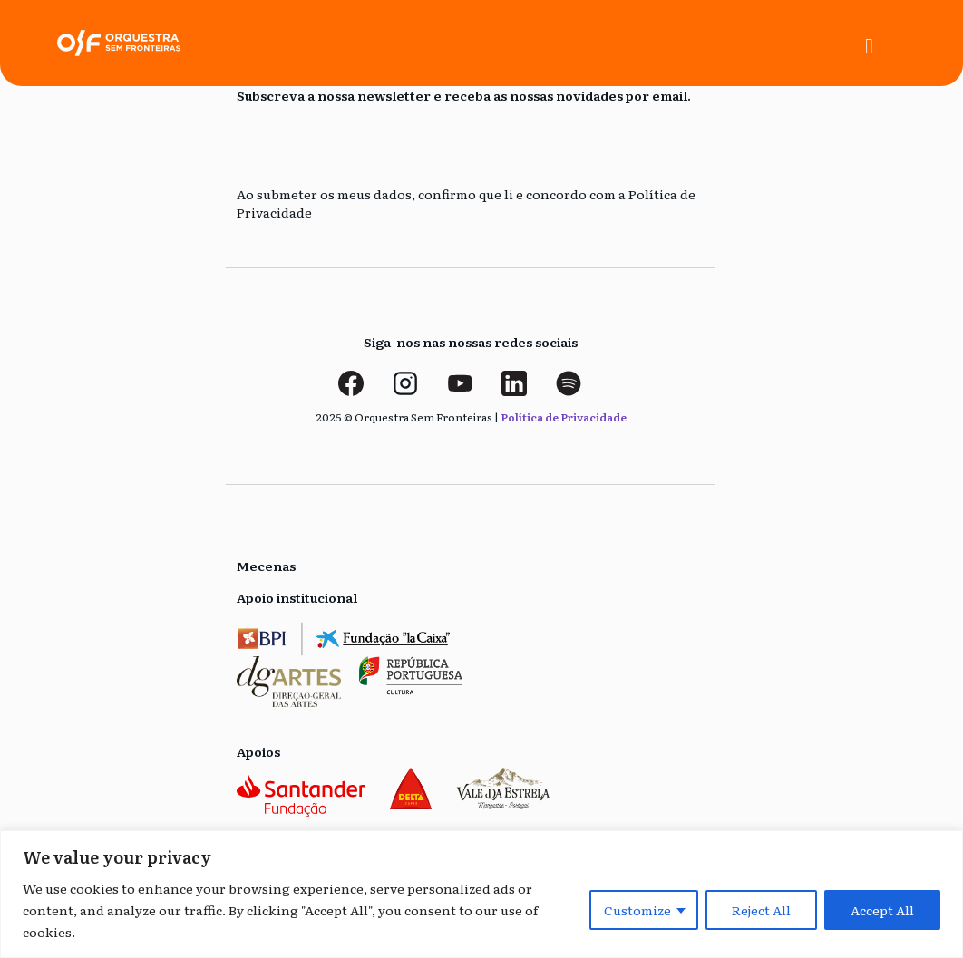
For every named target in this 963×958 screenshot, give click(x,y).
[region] (481, 894)
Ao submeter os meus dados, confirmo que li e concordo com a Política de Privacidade (466, 203)
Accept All (882, 910)
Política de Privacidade (564, 417)
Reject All (761, 910)
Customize (637, 910)
